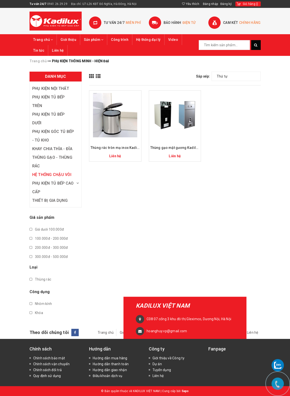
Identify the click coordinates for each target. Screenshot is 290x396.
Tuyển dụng (162, 370)
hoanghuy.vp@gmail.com (167, 331)
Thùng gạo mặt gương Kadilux (175, 148)
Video (173, 40)
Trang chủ (43, 40)
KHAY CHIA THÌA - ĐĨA (52, 148)
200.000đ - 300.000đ (49, 248)
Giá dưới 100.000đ (47, 229)
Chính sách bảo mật (49, 358)
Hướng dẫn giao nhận (110, 370)
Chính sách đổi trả (47, 370)
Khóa (36, 313)
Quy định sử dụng (47, 376)
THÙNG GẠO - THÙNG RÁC (52, 161)
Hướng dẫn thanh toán (111, 364)
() (250, 4)
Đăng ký (226, 4)
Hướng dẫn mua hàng (110, 358)
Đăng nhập (210, 4)
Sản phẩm (94, 40)
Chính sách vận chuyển (51, 364)
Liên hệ (58, 50)
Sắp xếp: (203, 76)
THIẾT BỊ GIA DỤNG (50, 200)
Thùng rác (40, 279)
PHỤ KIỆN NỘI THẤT (50, 88)
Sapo (185, 391)
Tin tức (39, 50)
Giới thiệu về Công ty (168, 358)
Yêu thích (190, 4)
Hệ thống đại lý (148, 40)
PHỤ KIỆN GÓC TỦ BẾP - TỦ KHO (53, 136)
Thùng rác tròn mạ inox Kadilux (115, 148)
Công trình (119, 40)
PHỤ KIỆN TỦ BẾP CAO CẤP (53, 187)
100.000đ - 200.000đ (49, 238)
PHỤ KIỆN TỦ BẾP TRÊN (48, 101)
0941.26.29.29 (57, 4)
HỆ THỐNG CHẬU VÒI (51, 174)
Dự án (157, 364)
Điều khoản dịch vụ (107, 376)
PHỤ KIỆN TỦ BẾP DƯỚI (48, 118)
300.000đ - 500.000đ (49, 257)
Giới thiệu (68, 40)
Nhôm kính (41, 304)
